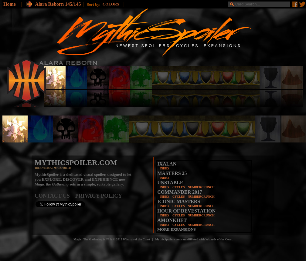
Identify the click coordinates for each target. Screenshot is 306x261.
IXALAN (166, 163)
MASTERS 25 (172, 173)
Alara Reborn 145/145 (58, 4)
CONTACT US (55, 196)
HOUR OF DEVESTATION (186, 210)
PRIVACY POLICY (98, 196)
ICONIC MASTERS (178, 201)
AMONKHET (172, 220)
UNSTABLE (170, 182)
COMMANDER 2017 (179, 192)
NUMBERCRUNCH (201, 187)
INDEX (164, 168)
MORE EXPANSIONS (176, 229)
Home (9, 4)
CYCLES (178, 187)
